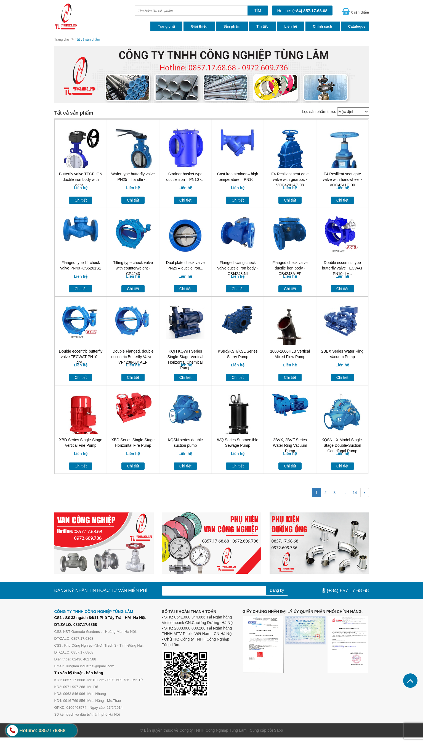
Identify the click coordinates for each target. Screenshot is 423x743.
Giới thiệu (199, 26)
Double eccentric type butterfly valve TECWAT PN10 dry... (342, 268)
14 (355, 492)
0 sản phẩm (360, 12)
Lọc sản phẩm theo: (319, 111)
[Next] (364, 492)
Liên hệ (290, 26)
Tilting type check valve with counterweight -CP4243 (133, 268)
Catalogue (357, 26)
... (344, 492)
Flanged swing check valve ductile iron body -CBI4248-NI (237, 268)
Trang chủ (166, 26)
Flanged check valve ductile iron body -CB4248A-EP (290, 268)
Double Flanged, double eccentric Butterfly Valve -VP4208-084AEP (133, 356)
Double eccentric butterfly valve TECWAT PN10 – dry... (80, 356)
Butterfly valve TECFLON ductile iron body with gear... (80, 179)
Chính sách (322, 26)
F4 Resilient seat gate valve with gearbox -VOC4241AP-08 (289, 179)
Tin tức (262, 26)
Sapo (278, 730)
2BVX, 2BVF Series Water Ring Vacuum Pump (290, 445)
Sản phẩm (232, 26)
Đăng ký (277, 590)
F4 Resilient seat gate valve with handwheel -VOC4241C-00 (342, 179)
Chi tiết (81, 200)
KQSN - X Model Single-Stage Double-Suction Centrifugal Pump (342, 445)
